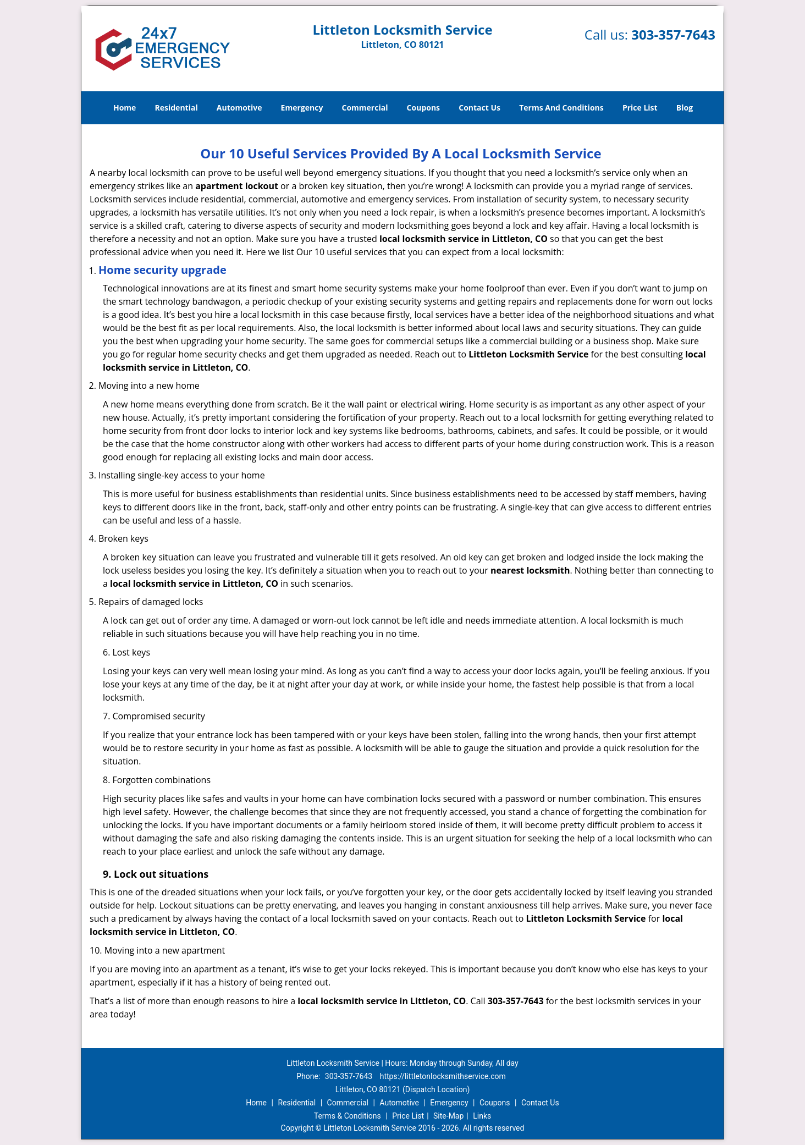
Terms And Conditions (561, 107)
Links (482, 1115)
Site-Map (448, 1115)
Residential (176, 107)
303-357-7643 (673, 34)
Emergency (302, 107)
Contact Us (479, 107)
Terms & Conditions (347, 1115)
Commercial (365, 107)
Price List (640, 107)
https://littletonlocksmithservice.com (443, 1076)
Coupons (423, 107)
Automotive (239, 107)
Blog (684, 107)
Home (124, 107)
